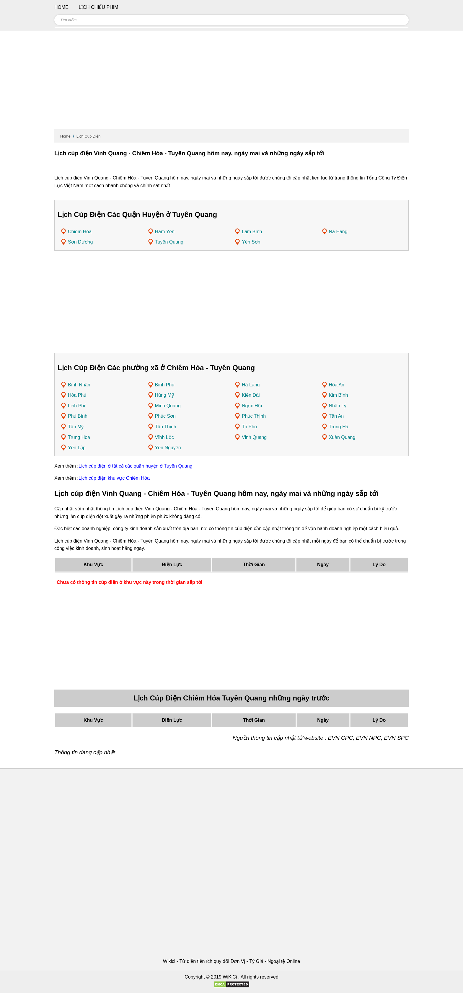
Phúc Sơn (165, 416)
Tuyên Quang (169, 241)
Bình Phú (165, 384)
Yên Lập (77, 447)
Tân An (336, 416)
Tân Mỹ (76, 426)
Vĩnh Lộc (164, 437)
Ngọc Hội (252, 405)
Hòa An (336, 384)
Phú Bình (77, 416)
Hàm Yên (165, 231)
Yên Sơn (251, 241)
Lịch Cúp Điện (88, 136)
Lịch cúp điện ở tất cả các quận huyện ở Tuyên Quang (136, 465)
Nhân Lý (338, 405)
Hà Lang (251, 384)
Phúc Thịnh (254, 416)
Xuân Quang (342, 437)
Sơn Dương (80, 241)
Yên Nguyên (168, 447)
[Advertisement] (231, 82)
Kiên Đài (251, 395)
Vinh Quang (254, 437)
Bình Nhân (79, 384)
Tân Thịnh (165, 426)
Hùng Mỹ (164, 395)
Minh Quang (168, 405)
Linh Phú (77, 405)
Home (65, 136)
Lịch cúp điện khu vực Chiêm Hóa (114, 478)
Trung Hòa (79, 437)
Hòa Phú (77, 395)
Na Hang (338, 231)
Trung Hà (338, 426)
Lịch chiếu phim (98, 7)
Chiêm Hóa (80, 231)
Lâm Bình (252, 231)
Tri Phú (249, 426)
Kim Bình (338, 395)
